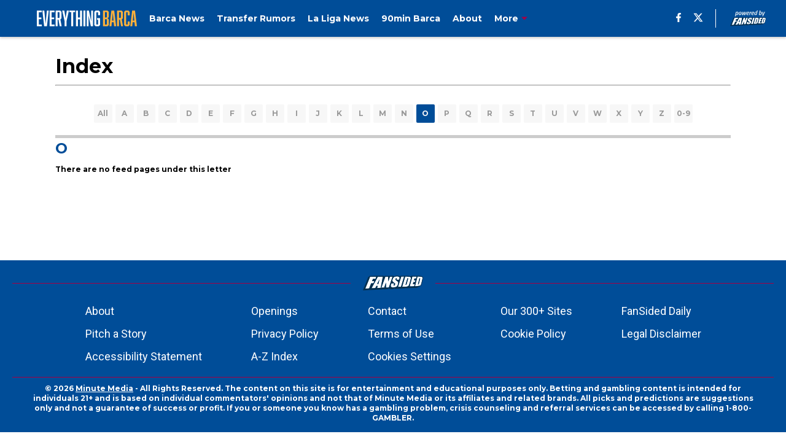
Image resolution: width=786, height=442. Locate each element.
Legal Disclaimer (661, 333)
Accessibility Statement (143, 356)
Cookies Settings (409, 356)
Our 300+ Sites (536, 310)
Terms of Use (401, 333)
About (99, 310)
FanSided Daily (656, 310)
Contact (387, 310)
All (103, 113)
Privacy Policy (285, 333)
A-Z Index (274, 356)
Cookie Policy (533, 333)
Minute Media (104, 388)
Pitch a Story (116, 333)
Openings (274, 310)
